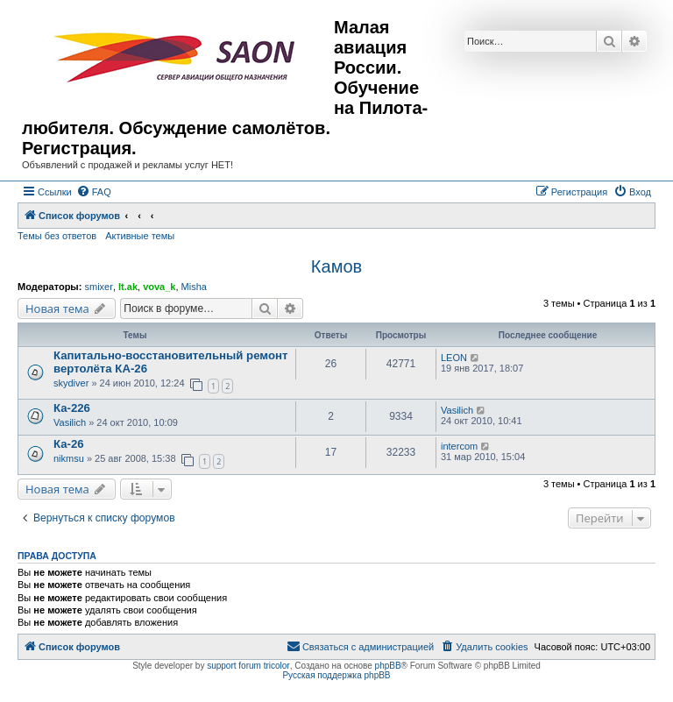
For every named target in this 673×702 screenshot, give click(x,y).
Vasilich (69, 422)
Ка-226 (71, 408)
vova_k (159, 286)
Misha (194, 286)
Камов (336, 266)
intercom (459, 446)
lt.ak (128, 286)
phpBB (388, 665)
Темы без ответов (57, 235)
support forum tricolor (248, 665)
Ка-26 (68, 443)
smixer (98, 286)
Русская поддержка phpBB (336, 675)
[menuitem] (93, 191)
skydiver (71, 383)
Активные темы (139, 235)
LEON (454, 357)
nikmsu (68, 458)
